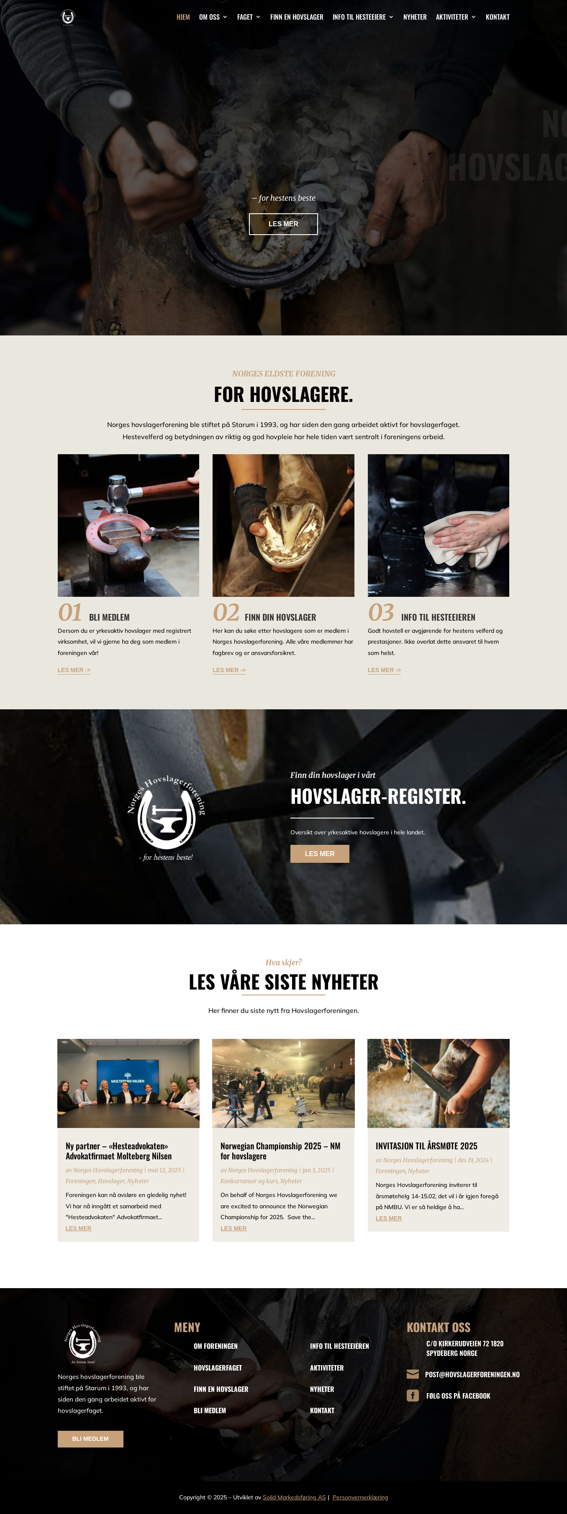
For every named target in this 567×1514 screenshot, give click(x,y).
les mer (79, 1228)
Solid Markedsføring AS (294, 1497)
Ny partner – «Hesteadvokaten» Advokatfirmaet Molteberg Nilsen (119, 1150)
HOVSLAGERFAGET (218, 1368)
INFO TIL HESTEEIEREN (339, 1346)
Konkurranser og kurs (249, 1181)
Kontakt (498, 17)
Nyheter (415, 17)
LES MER (283, 226)
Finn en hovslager (296, 17)
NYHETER (322, 1389)
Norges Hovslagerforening (108, 1170)
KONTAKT (322, 1410)
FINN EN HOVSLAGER (221, 1389)
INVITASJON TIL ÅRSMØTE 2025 (426, 1145)
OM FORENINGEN (216, 1346)
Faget (245, 17)
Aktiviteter (452, 17)
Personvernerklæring (360, 1497)
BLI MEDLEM (90, 1438)
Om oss (209, 17)
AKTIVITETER (327, 1368)
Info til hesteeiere (359, 17)
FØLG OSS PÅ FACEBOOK (458, 1396)
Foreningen (80, 1181)
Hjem (183, 17)
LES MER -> (74, 670)
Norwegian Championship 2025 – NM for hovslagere (281, 1150)
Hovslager (111, 1181)
